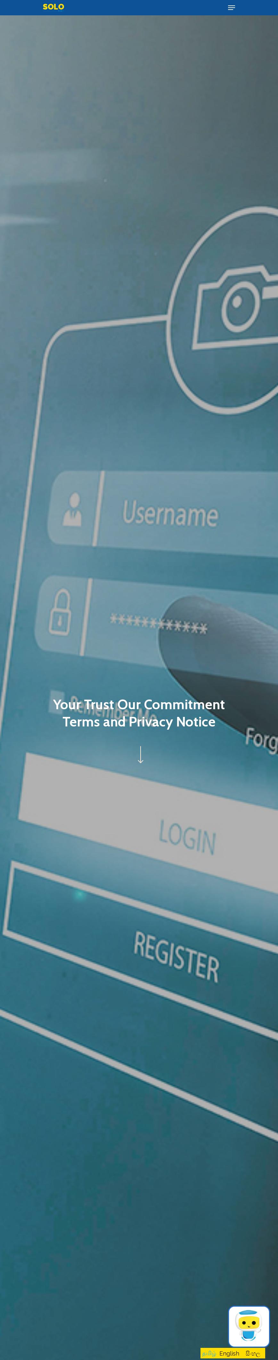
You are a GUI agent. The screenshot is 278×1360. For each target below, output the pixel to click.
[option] (229, 1353)
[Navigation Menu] (231, 7)
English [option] (229, 1353)
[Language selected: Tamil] (232, 1353)
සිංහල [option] (253, 1353)
